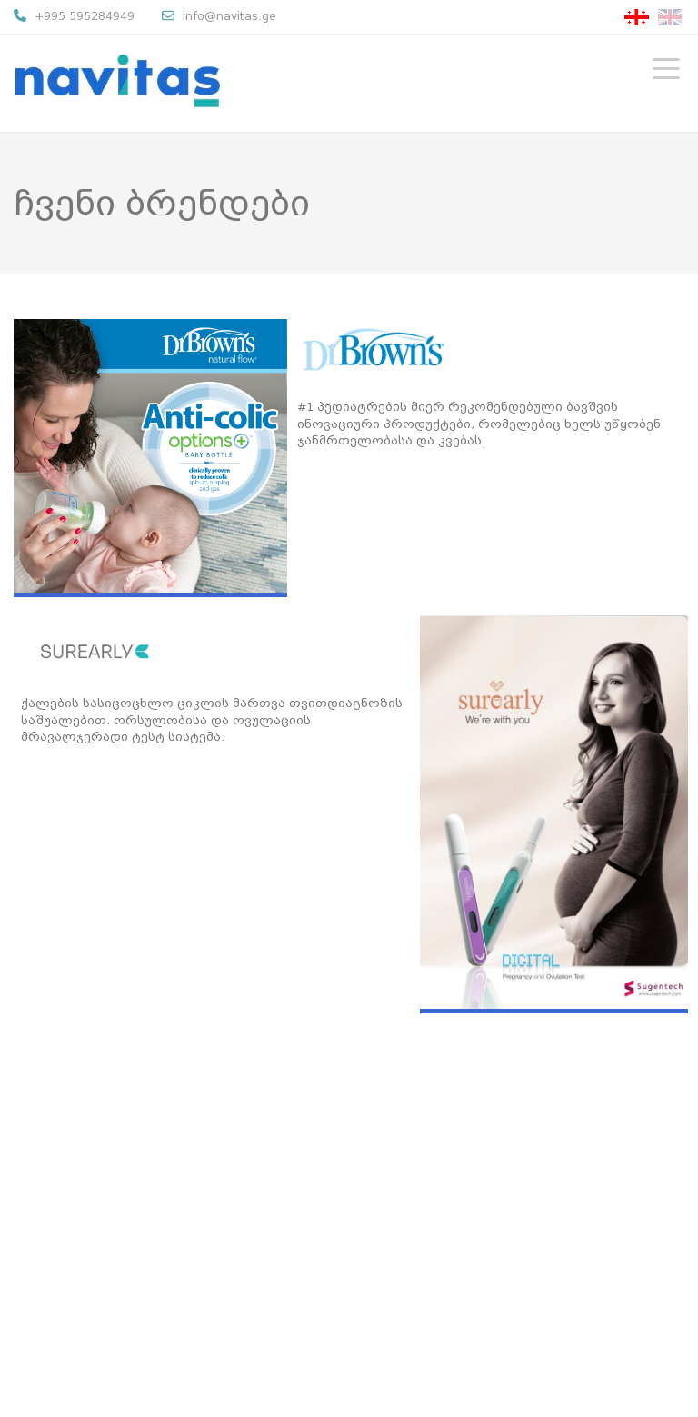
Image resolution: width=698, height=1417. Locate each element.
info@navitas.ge (219, 16)
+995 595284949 (74, 16)
